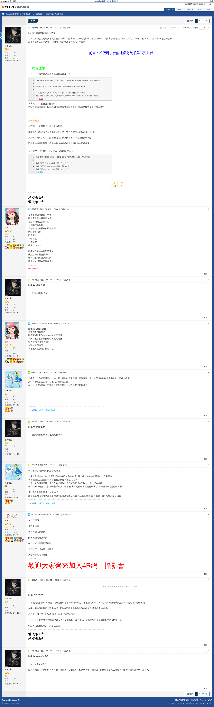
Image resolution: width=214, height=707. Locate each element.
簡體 (14, 1)
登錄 (209, 4)
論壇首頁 (169, 10)
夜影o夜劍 (35, 28)
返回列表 (190, 21)
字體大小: (172, 28)
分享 (122, 186)
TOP (205, 274)
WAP (210, 700)
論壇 (113, 38)
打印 (164, 28)
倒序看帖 (186, 28)
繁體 (9, 1)
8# (34, 656)
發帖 (33, 20)
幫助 (199, 10)
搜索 (179, 10)
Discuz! (15, 700)
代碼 (41, 98)
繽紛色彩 (35, 209)
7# (34, 594)
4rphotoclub (36, 515)
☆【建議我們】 (38, 14)
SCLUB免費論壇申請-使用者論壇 (18, 14)
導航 (208, 10)
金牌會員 (8, 46)
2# (34, 285)
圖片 (75, 38)
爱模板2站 (35, 202)
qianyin (34, 373)
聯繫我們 (194, 700)
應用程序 (189, 10)
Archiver (203, 700)
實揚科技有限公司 (182, 700)
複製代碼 (39, 172)
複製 (39, 98)
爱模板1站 (35, 197)
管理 (38, 68)
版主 (6, 227)
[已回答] (31, 33)
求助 (60, 38)
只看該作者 (66, 28)
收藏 (114, 186)
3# (34, 329)
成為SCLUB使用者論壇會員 (195, 4)
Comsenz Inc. (15, 703)
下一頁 (204, 21)
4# (34, 426)
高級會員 (8, 391)
